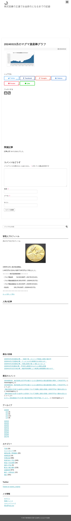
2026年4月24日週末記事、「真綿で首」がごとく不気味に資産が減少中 (27, 359)
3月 (7, 414)
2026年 (6, 410)
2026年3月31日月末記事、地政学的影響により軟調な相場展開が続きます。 (29, 368)
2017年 (6, 436)
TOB (5, 448)
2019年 (6, 433)
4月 (7, 412)
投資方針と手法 (9, 460)
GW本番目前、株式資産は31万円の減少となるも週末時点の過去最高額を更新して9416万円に (35, 380)
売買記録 (7, 458)
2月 (7, 416)
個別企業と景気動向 (10, 453)
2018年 (6, 434)
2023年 (6, 425)
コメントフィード (10, 503)
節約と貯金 (8, 465)
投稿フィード (8, 501)
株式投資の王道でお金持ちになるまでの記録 (38, 518)
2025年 (6, 421)
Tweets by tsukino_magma (11, 486)
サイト (6, 202)
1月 (7, 417)
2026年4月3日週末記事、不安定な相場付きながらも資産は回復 (25, 366)
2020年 (6, 431)
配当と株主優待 (9, 467)
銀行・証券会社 (9, 472)
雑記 (5, 475)
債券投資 (7, 455)
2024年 (6, 423)
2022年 (6, 427)
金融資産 (7, 470)
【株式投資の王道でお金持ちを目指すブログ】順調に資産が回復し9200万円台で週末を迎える (35, 389)
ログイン (7, 498)
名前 (6, 189)
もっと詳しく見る (9, 294)
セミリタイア (8, 451)
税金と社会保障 (9, 463)
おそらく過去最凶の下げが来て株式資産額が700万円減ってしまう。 (27, 398)
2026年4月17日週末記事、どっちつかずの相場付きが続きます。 (25, 361)
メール (7, 195)
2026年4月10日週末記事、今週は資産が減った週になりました (24, 364)
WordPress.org (9, 505)
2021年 (6, 429)
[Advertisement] (35, 23)
